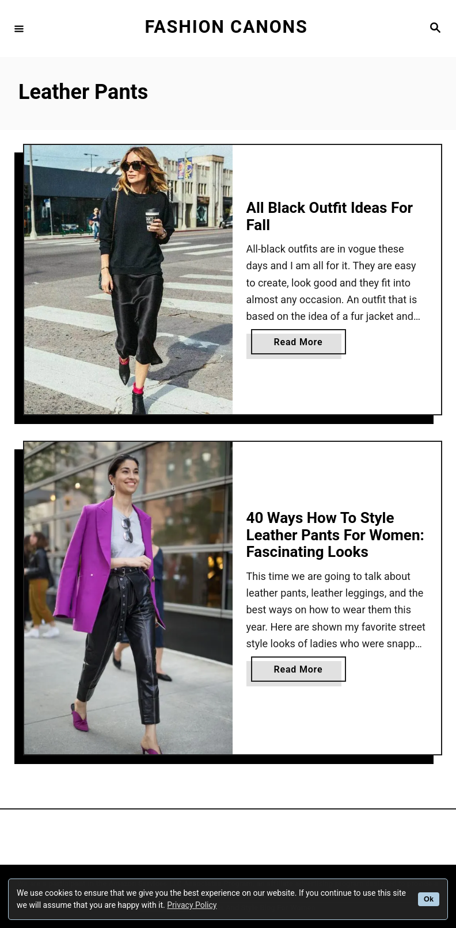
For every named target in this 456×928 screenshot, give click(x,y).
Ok (429, 899)
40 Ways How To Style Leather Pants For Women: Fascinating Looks (335, 534)
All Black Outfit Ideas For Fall (329, 216)
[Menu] (19, 28)
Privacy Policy (191, 905)
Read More (301, 344)
